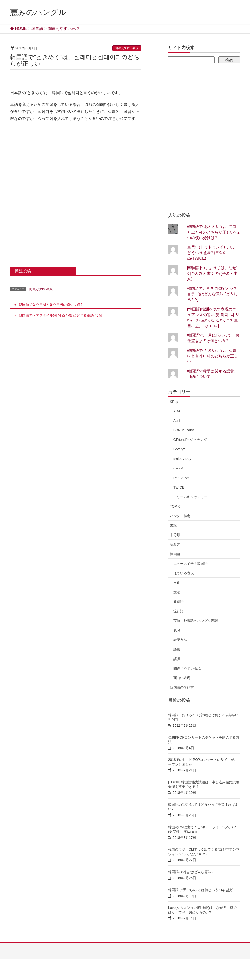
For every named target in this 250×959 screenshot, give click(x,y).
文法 (176, 592)
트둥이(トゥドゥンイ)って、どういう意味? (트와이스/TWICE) (212, 252)
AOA (177, 411)
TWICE (178, 487)
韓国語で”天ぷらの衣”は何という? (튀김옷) (201, 890)
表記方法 (180, 640)
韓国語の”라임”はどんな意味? (190, 872)
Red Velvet (181, 478)
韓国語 (175, 554)
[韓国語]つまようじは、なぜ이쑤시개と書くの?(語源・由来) (212, 273)
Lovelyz (179, 449)
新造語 (178, 602)
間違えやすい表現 (126, 48)
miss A (178, 468)
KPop (174, 402)
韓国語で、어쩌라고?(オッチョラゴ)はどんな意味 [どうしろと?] (212, 294)
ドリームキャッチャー (190, 497)
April (176, 421)
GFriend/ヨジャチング (190, 440)
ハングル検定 (180, 516)
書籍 (173, 525)
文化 (176, 583)
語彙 (176, 649)
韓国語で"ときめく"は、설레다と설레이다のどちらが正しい (212, 356)
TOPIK (175, 506)
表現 (176, 630)
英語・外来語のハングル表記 (195, 621)
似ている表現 (183, 573)
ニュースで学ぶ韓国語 (190, 563)
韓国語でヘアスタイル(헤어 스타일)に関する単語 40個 (60, 315)
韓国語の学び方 (182, 687)
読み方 (175, 544)
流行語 (178, 611)
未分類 (175, 535)
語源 (176, 659)
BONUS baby (183, 430)
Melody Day (182, 459)
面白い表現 (181, 678)
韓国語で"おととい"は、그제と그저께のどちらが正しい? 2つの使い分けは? (213, 232)
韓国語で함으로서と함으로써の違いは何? (50, 305)
